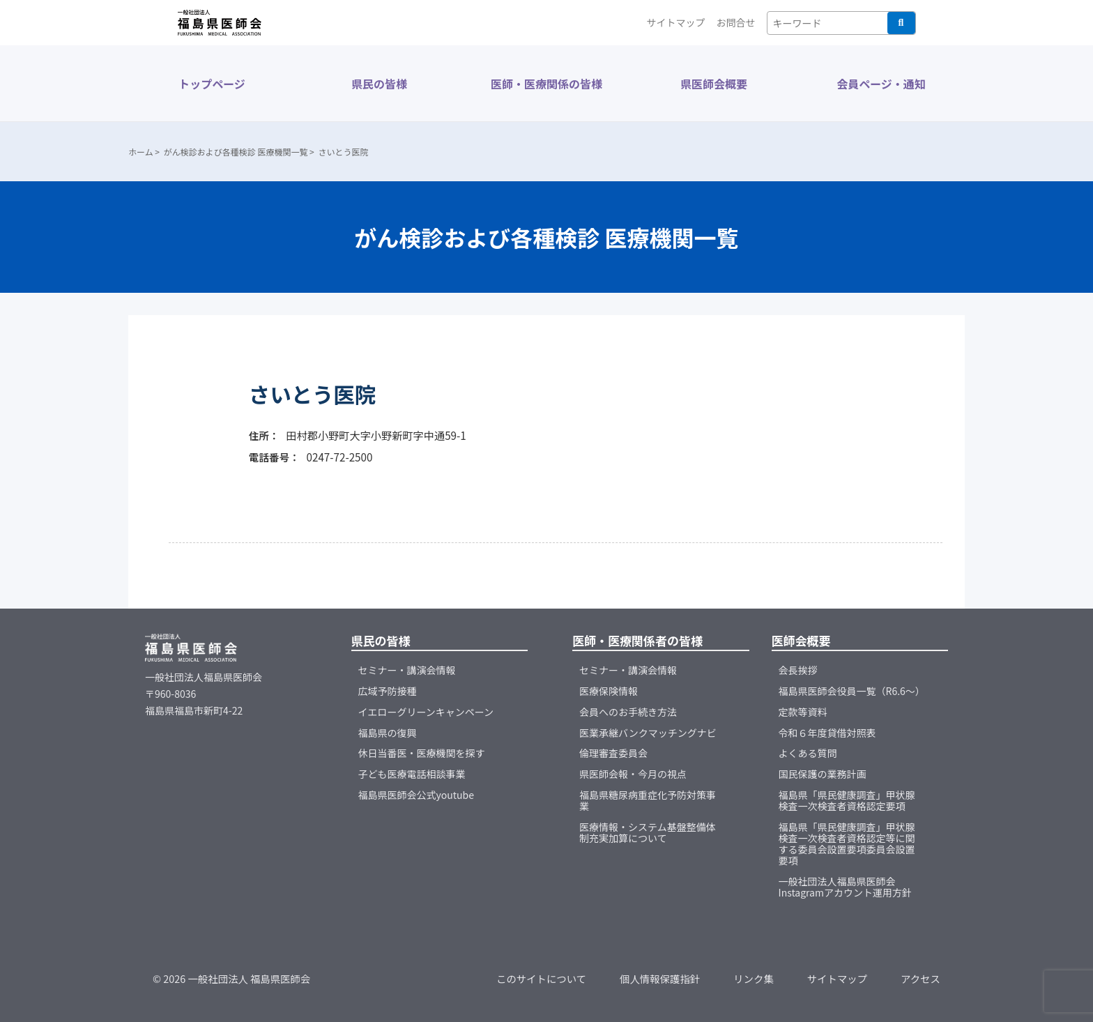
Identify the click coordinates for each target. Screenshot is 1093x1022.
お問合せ (736, 22)
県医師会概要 (713, 83)
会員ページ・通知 (881, 83)
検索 (901, 23)
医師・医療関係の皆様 (546, 83)
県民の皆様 (379, 83)
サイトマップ (676, 22)
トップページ (211, 83)
